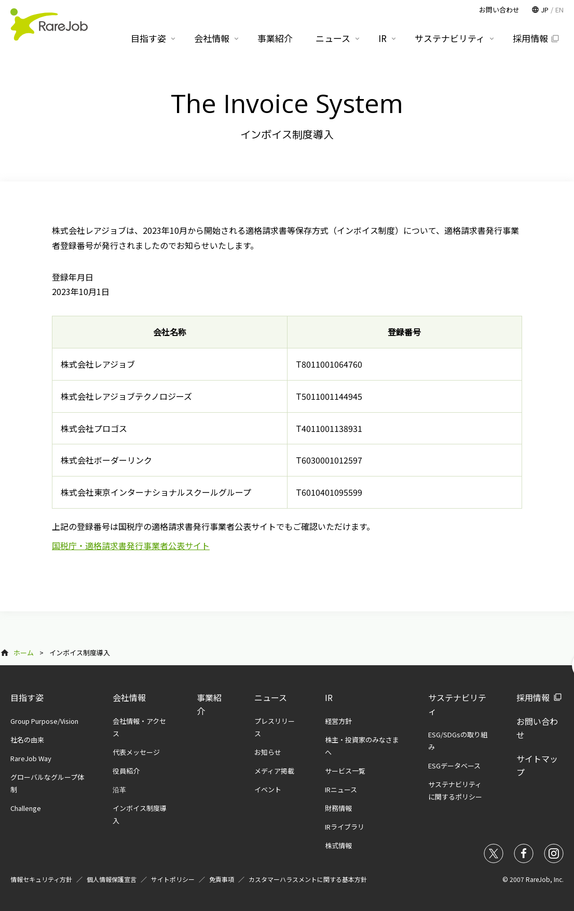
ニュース (270, 697)
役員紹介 (126, 771)
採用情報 (533, 697)
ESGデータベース (454, 765)
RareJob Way (30, 758)
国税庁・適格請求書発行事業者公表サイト (131, 545)
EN (559, 10)
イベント (267, 789)
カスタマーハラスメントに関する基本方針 (308, 879)
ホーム (23, 652)
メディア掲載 (274, 771)
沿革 (119, 789)
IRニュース (341, 789)
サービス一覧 (345, 771)
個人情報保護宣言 (111, 879)
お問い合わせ (499, 10)
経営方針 (338, 721)
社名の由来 (27, 740)
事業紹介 (275, 38)
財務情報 (338, 808)
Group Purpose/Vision (44, 721)
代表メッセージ (136, 752)
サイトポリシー (173, 879)
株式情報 (338, 845)
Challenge (25, 808)
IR (329, 697)
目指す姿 (27, 697)
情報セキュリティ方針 (41, 879)
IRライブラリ (344, 827)
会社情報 (129, 697)
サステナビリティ (450, 38)
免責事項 (221, 879)
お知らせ (267, 752)
